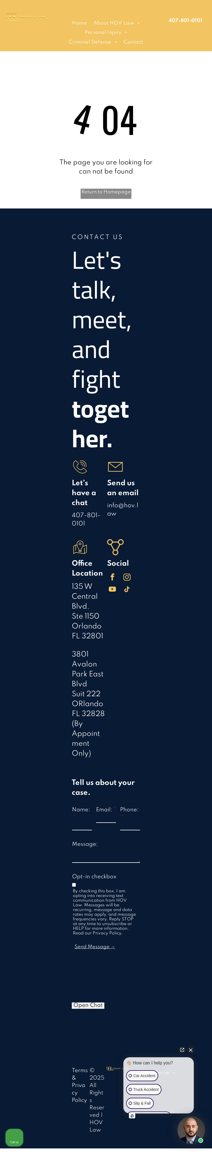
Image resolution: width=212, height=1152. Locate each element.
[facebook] (112, 578)
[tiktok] (127, 590)
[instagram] (127, 578)
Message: (85, 844)
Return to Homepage (106, 191)
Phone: (129, 810)
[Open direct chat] (182, 1050)
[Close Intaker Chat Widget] (191, 1050)
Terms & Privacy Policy (80, 1085)
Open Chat (88, 1005)
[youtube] (112, 590)
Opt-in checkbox (94, 877)
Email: (104, 810)
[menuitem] (79, 23)
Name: (81, 810)
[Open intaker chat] (132, 1115)
